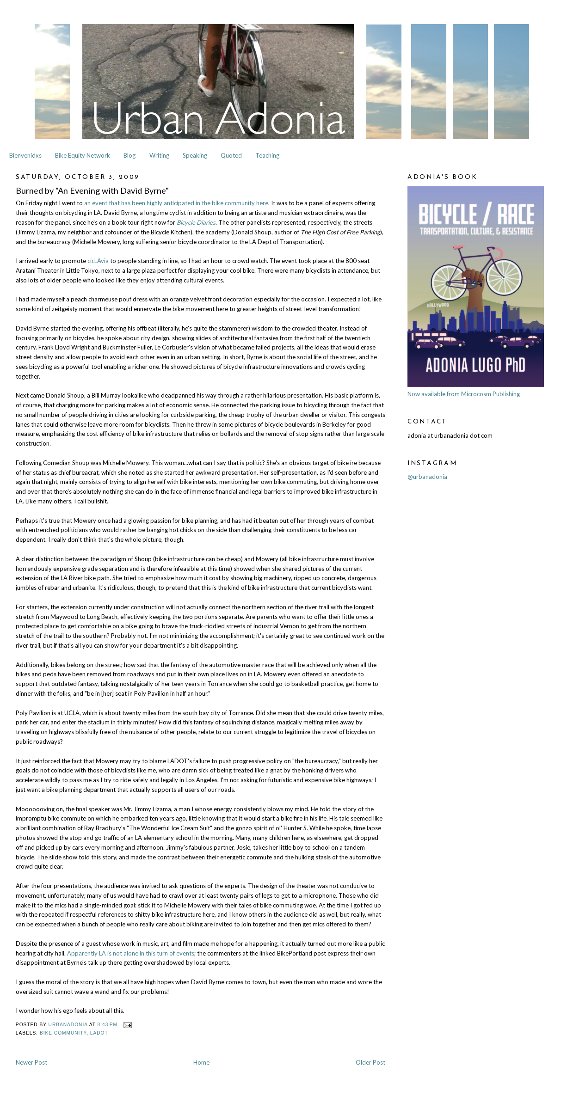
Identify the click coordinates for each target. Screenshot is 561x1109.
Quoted (231, 155)
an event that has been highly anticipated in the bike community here (176, 203)
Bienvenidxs (25, 155)
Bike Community (63, 1032)
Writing (159, 155)
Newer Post (31, 1062)
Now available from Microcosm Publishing (463, 394)
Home (201, 1062)
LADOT (99, 1032)
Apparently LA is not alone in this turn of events (130, 953)
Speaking (195, 155)
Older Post (370, 1062)
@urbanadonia (427, 476)
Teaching (267, 155)
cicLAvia (98, 260)
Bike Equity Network (82, 155)
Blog (129, 155)
